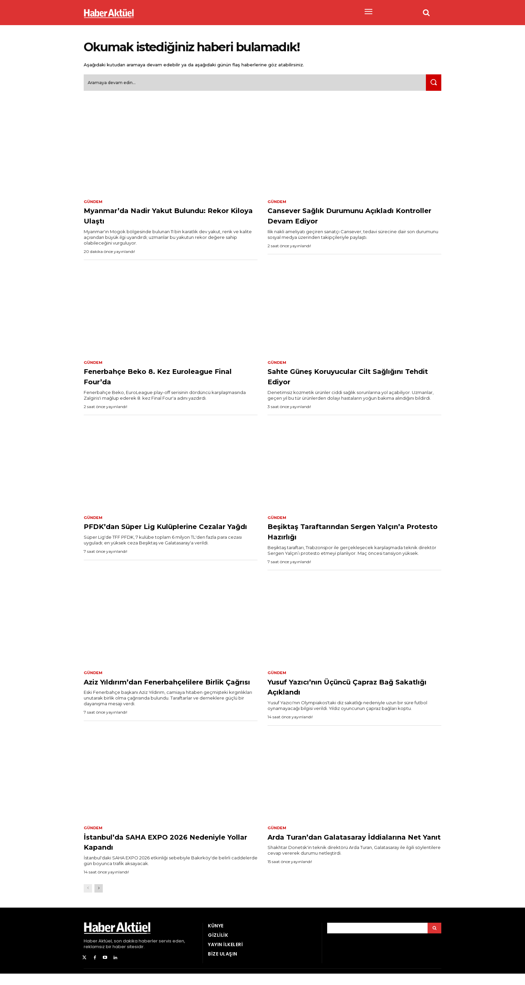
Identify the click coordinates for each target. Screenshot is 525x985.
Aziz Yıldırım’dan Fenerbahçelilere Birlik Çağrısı (166, 691)
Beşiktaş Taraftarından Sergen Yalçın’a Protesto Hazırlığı (342, 535)
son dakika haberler (136, 952)
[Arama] (434, 939)
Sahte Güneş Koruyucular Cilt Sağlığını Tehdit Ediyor (339, 380)
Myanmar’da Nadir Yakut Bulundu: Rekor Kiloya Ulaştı (167, 218)
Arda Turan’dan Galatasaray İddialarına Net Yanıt (335, 852)
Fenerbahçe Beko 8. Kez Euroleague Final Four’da (144, 380)
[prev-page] (88, 899)
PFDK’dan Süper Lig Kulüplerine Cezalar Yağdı (161, 535)
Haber (90, 952)
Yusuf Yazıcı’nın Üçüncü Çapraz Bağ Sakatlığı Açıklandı (354, 691)
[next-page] (98, 899)
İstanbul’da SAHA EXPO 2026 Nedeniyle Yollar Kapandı (154, 852)
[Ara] (432, 85)
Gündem (94, 204)
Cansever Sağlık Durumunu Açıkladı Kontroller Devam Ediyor (348, 218)
